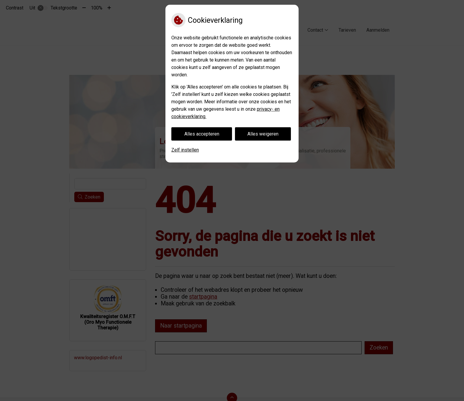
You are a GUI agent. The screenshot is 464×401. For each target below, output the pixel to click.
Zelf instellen (185, 150)
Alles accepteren (201, 134)
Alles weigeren (262, 134)
